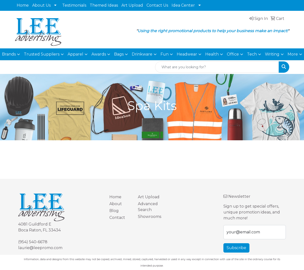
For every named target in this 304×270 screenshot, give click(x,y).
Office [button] (233, 54)
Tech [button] (252, 54)
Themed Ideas (104, 5)
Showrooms (149, 216)
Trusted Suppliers (41, 54)
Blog (114, 210)
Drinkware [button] (142, 54)
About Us (41, 5)
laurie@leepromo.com (40, 247)
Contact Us (157, 5)
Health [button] (212, 54)
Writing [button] (272, 54)
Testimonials (74, 5)
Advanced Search (148, 206)
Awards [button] (98, 54)
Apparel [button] (75, 54)
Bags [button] (119, 54)
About (115, 203)
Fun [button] (164, 54)
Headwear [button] (187, 54)
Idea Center (183, 5)
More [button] (293, 54)
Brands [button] (9, 54)
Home (23, 5)
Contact (117, 217)
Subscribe (236, 247)
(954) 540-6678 (32, 242)
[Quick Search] (217, 67)
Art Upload (132, 5)
